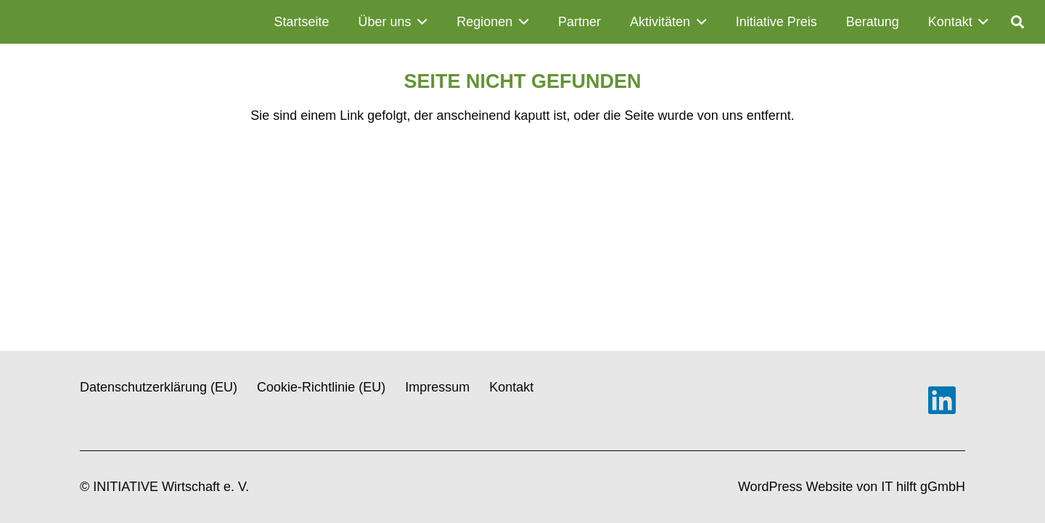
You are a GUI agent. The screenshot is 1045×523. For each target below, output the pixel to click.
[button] (419, 22)
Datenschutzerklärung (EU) (158, 387)
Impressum (437, 387)
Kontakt (511, 387)
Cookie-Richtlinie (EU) (321, 387)
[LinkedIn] (941, 400)
